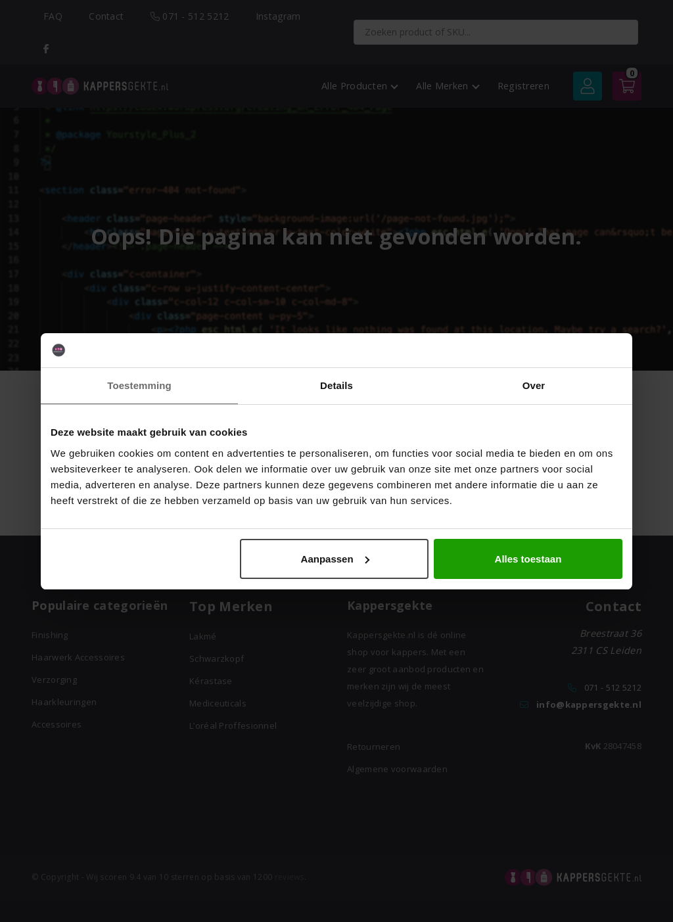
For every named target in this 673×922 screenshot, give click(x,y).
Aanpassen (335, 559)
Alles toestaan (528, 559)
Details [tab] (336, 385)
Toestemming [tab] (139, 385)
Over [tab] (533, 385)
